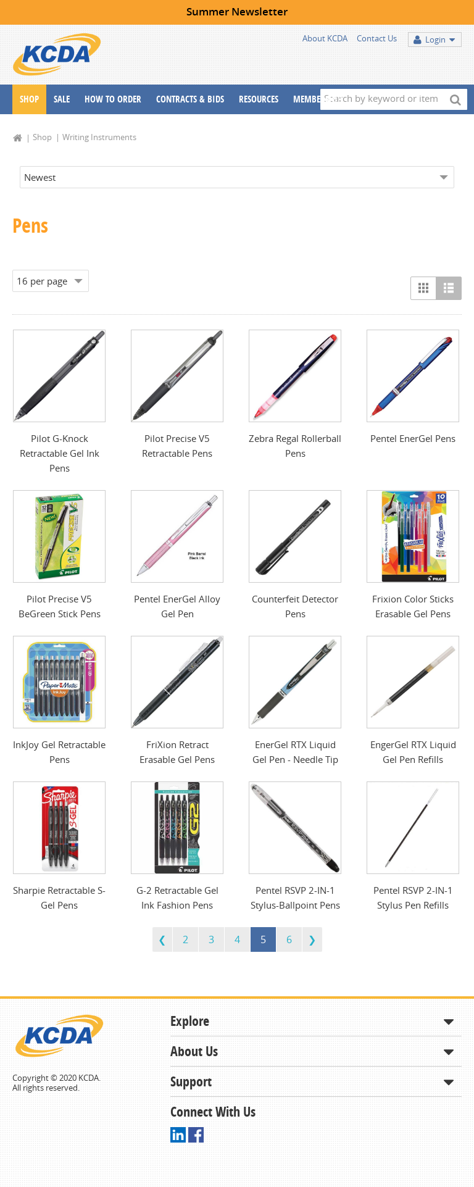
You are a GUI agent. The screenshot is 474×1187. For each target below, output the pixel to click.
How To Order (113, 99)
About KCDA (324, 38)
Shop (29, 99)
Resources (258, 99)
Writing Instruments (99, 137)
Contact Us (377, 38)
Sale (62, 99)
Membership (317, 99)
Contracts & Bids (190, 99)
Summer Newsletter (237, 11)
